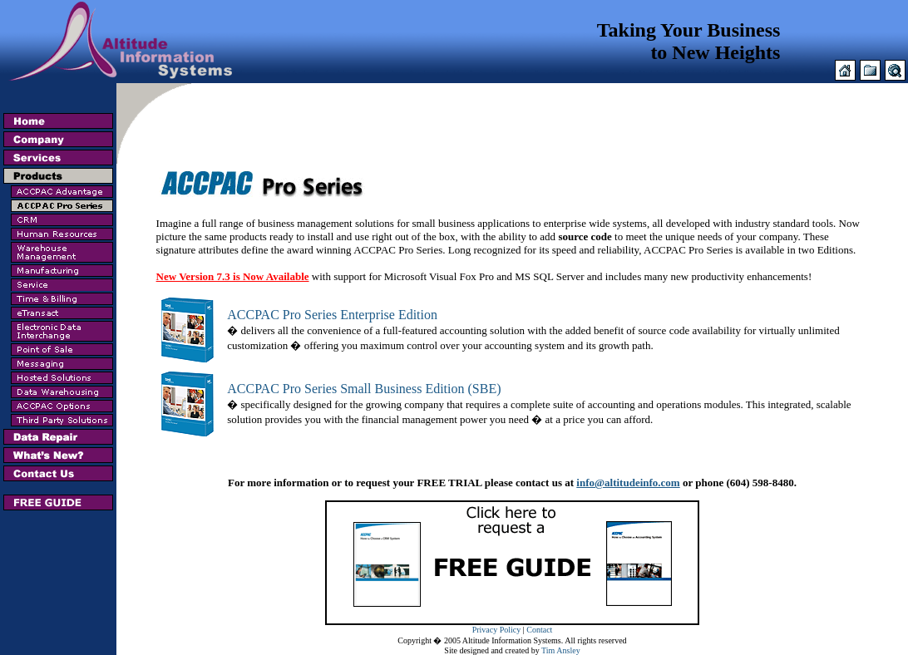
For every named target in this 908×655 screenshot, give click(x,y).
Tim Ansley (560, 650)
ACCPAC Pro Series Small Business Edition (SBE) (364, 389)
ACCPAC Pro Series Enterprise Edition (332, 315)
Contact (539, 629)
